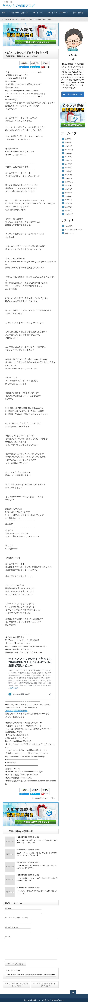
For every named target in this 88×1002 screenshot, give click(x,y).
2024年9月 (68, 153)
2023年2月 (68, 207)
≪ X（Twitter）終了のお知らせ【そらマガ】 (16, 985)
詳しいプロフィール (75, 94)
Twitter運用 (68, 226)
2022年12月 (69, 214)
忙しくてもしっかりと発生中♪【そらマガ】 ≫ (45, 985)
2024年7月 (68, 160)
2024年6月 (68, 164)
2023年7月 (68, 193)
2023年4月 (68, 203)
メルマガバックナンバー (43, 798)
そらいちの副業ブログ (19, 5)
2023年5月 (68, 200)
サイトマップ (38, 12)
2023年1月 (68, 210)
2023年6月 (68, 196)
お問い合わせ (78, 12)
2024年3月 (68, 175)
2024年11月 (69, 150)
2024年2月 (68, 178)
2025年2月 (68, 146)
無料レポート (69, 233)
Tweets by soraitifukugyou (16, 711)
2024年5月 (68, 168)
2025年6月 (68, 139)
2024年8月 (68, 157)
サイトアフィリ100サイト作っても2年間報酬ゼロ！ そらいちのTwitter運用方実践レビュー (58, 14)
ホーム (4, 12)
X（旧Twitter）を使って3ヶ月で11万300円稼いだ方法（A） (19, 14)
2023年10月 (69, 182)
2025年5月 (68, 142)
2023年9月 (68, 185)
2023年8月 (68, 189)
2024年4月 (68, 171)
